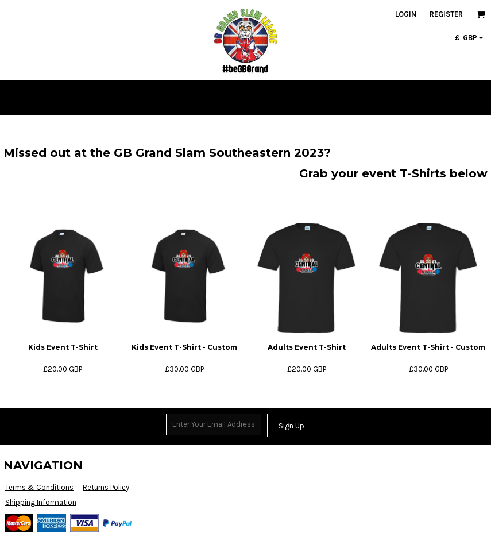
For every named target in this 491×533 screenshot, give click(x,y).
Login (405, 14)
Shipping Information (40, 502)
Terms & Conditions (39, 487)
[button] (480, 14)
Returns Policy (106, 487)
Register (446, 14)
